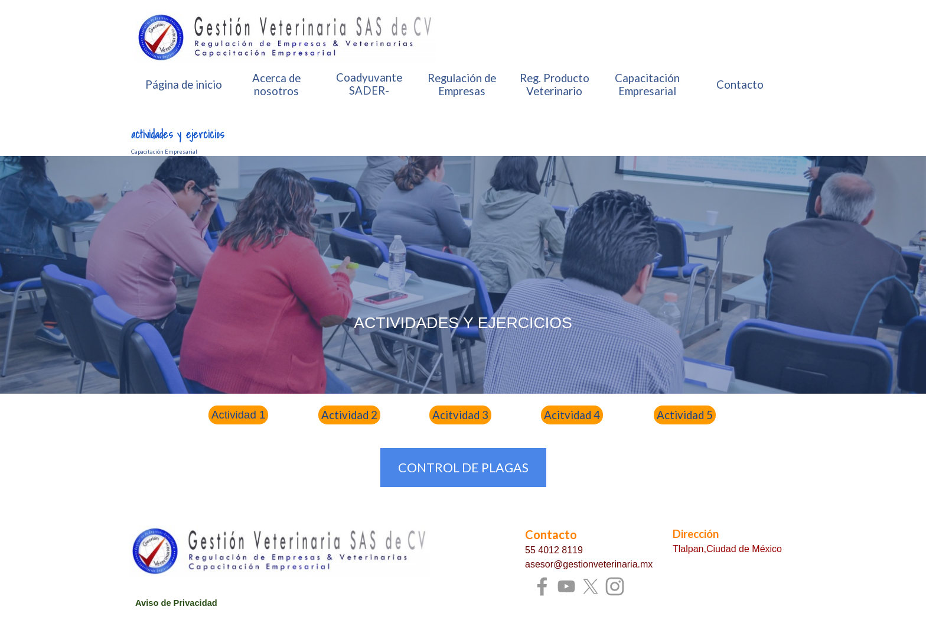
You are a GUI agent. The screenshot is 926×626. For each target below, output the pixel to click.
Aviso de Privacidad (176, 603)
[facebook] (542, 586)
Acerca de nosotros (276, 85)
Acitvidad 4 (572, 414)
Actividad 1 (238, 414)
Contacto (740, 84)
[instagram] (614, 586)
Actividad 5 (685, 414)
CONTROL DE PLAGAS (463, 467)
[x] (590, 586)
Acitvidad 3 (460, 414)
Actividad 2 (349, 414)
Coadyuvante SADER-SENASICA (369, 90)
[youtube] (566, 586)
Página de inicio (183, 84)
